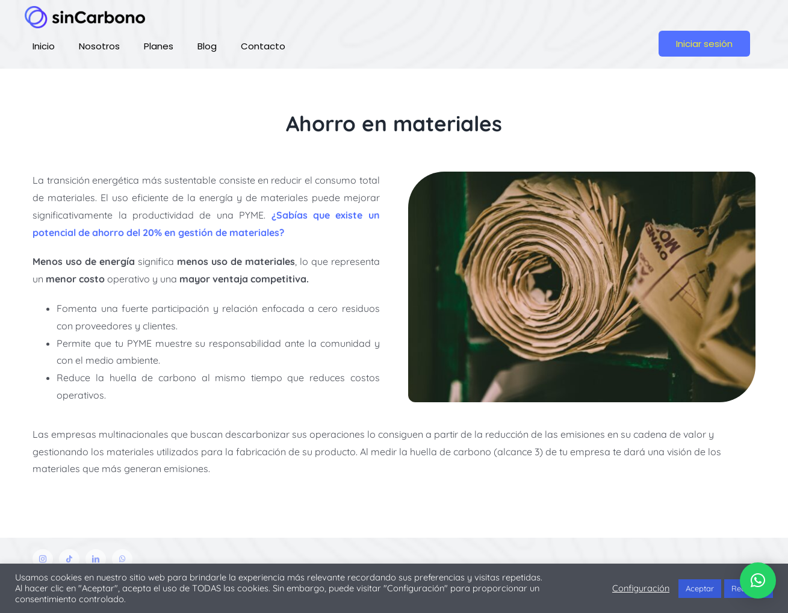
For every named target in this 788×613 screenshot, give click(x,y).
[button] (758, 580)
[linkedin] (95, 561)
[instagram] (43, 561)
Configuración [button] (640, 588)
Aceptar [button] (700, 588)
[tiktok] (69, 561)
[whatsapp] (122, 561)
